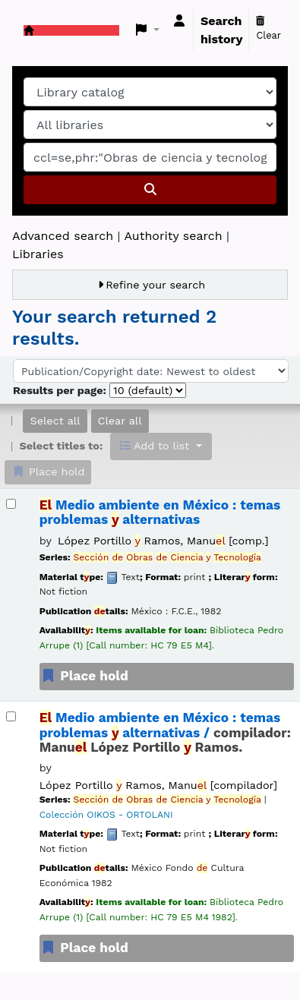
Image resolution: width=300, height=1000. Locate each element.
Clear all (120, 421)
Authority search (173, 236)
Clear (268, 29)
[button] (148, 30)
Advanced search (62, 236)
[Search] (150, 189)
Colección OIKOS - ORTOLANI (106, 814)
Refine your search (155, 285)
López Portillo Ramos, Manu (163, 541)
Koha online (29, 30)
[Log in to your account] (179, 21)
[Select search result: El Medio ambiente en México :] (11, 504)
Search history (222, 30)
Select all (55, 421)
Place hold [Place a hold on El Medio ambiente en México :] (84, 675)
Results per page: (61, 390)
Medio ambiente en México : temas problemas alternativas (160, 512)
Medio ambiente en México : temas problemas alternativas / (165, 733)
